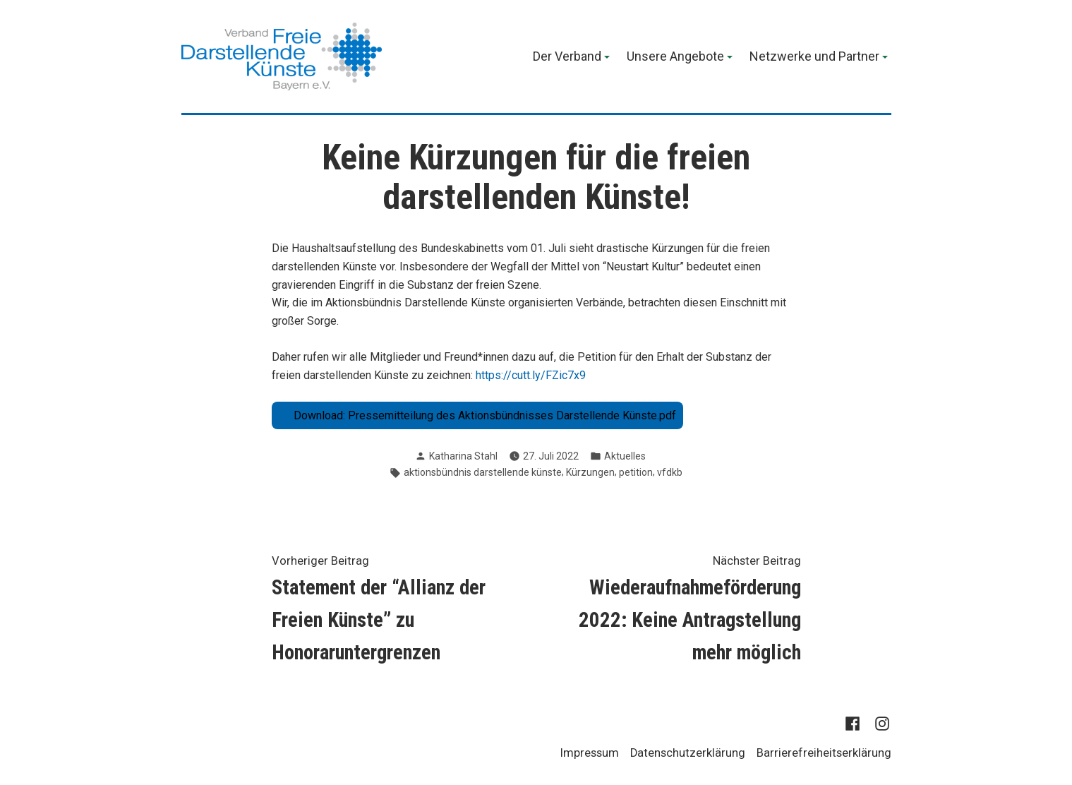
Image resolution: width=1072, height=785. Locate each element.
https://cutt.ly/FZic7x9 (531, 375)
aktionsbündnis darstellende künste (483, 472)
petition (636, 472)
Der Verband (567, 57)
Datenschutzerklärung (687, 753)
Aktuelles (625, 456)
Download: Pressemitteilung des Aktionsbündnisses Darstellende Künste (475, 415)
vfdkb (669, 472)
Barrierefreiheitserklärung (824, 753)
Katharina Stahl (463, 456)
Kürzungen (590, 472)
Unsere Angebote (675, 57)
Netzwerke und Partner (814, 57)
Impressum (589, 753)
